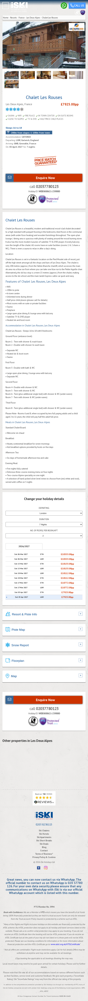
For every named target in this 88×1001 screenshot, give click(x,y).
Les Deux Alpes (33, 17)
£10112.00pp (67, 573)
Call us (77, 6)
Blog (44, 847)
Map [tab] (11, 676)
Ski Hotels (44, 834)
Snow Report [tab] (17, 645)
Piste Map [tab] (15, 630)
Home (5, 17)
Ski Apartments (44, 837)
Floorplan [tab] (15, 661)
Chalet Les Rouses (50, 17)
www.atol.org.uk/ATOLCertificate (65, 944)
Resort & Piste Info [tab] (21, 614)
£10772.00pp (67, 582)
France (22, 17)
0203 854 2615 (65, 996)
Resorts (13, 17)
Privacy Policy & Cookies (44, 857)
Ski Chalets (44, 830)
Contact (44, 850)
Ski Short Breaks (44, 840)
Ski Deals (44, 844)
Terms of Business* (44, 854)
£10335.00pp (67, 554)
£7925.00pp (67, 592)
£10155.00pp (67, 563)
